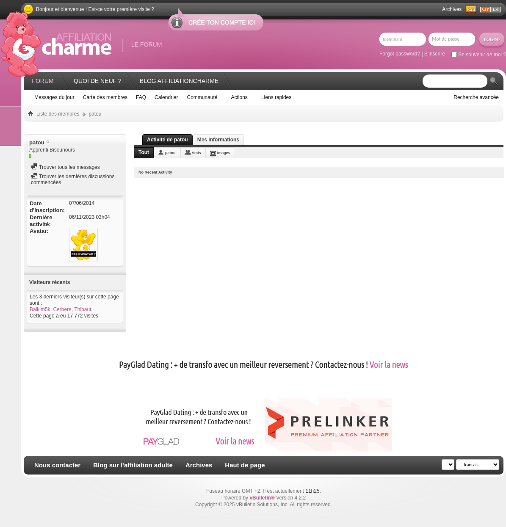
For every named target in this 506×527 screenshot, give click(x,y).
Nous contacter (57, 465)
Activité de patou (167, 140)
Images (223, 153)
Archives (452, 9)
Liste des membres (57, 114)
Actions (239, 97)
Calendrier (166, 97)
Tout (143, 152)
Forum (42, 80)
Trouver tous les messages (65, 167)
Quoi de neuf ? (98, 80)
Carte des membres (105, 97)
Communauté (202, 97)
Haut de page (245, 465)
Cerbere (62, 309)
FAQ (141, 97)
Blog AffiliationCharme (179, 80)
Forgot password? (399, 54)
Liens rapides (276, 97)
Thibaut (82, 309)
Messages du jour (54, 97)
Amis (196, 153)
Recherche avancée (476, 97)
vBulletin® (262, 498)
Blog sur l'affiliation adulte (133, 465)
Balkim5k (40, 309)
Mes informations (218, 140)
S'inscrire (434, 54)
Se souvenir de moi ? (478, 55)
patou (170, 153)
